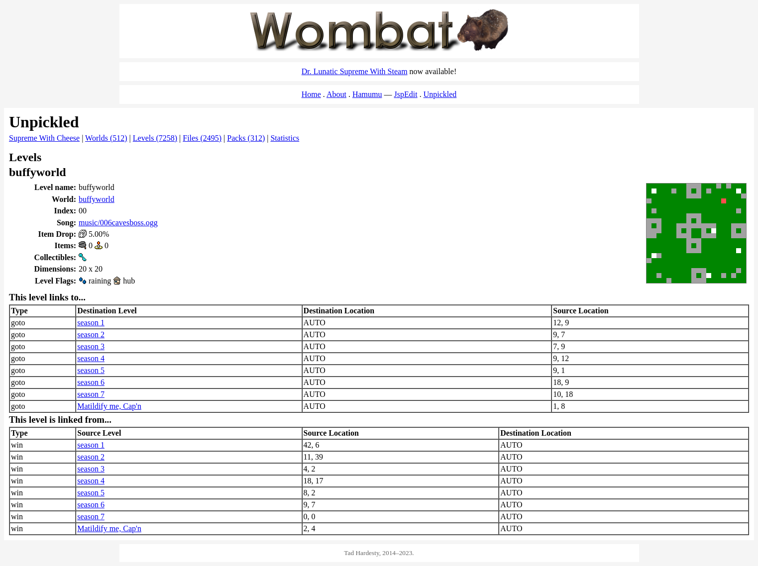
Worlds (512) (106, 138)
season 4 (91, 358)
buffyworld (96, 199)
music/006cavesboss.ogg (118, 222)
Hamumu (367, 94)
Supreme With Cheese (44, 138)
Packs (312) (246, 138)
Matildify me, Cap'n (109, 406)
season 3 (91, 346)
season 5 (91, 370)
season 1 (91, 322)
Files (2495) (202, 138)
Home (311, 94)
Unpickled (440, 94)
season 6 (91, 382)
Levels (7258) (155, 138)
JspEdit (406, 94)
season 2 (91, 334)
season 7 (91, 394)
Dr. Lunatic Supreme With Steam (355, 71)
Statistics (284, 138)
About (336, 94)
